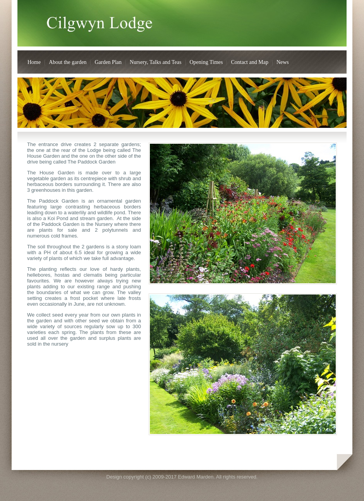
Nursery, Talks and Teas (155, 62)
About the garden (67, 62)
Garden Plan (108, 62)
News (282, 62)
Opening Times (206, 62)
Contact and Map (249, 62)
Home (34, 62)
